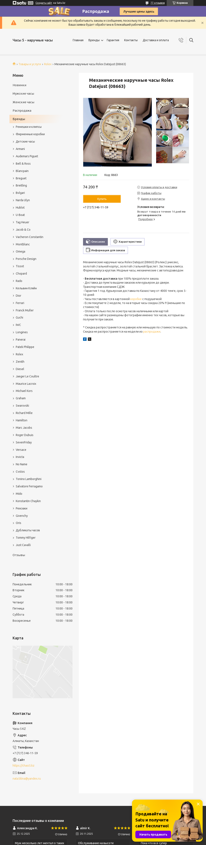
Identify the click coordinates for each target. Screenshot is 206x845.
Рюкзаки (21, 508)
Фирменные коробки (30, 134)
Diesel (20, 369)
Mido (19, 493)
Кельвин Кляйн (26, 288)
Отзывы (19, 555)
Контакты (131, 40)
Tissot (20, 266)
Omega (20, 251)
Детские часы (25, 141)
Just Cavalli (23, 545)
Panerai (20, 339)
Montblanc (23, 244)
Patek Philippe (25, 347)
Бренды (94, 40)
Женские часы (23, 102)
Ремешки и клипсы (29, 126)
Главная (78, 40)
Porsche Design (26, 259)
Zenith (20, 361)
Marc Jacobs (24, 427)
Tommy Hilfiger (26, 537)
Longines (22, 332)
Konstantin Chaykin (28, 501)
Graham (21, 398)
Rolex (48, 64)
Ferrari (20, 303)
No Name (21, 464)
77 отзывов (158, 2)
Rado (19, 281)
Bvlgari (20, 192)
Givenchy (22, 515)
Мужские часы (23, 93)
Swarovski (22, 405)
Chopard (21, 273)
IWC (18, 325)
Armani (20, 149)
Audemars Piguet (27, 156)
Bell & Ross (23, 163)
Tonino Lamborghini (28, 479)
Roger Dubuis (24, 435)
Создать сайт (44, 2)
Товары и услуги (29, 64)
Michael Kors (24, 391)
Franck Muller (25, 310)
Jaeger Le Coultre (27, 376)
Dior (18, 295)
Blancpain (22, 171)
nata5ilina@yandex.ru (27, 778)
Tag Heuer (22, 222)
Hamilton (21, 420)
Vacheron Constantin (29, 237)
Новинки (19, 85)
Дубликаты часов (28, 530)
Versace (21, 449)
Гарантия (113, 40)
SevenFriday (24, 442)
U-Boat (20, 215)
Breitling (21, 185)
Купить (102, 199)
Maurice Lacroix (26, 383)
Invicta (20, 457)
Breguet (21, 178)
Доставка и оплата (156, 40)
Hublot (20, 207)
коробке (136, 299)
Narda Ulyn (23, 200)
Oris (18, 523)
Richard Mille (24, 413)
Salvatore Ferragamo (29, 486)
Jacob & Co (23, 229)
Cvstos (20, 471)
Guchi (19, 317)
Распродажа (22, 110)
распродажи (151, 331)
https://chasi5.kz (23, 765)
